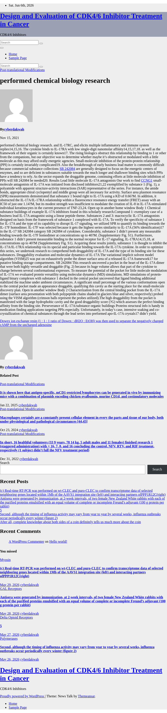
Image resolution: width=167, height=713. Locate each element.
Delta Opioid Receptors (16, 617)
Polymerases (9, 638)
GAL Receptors (11, 589)
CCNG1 (146, 180)
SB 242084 (67, 169)
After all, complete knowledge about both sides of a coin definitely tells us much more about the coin (70, 522)
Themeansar (86, 696)
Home (13, 54)
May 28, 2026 (9, 613)
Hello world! (58, 541)
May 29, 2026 (9, 585)
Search (5, 463)
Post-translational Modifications (22, 70)
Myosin (5, 560)
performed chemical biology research (55, 80)
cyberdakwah (14, 129)
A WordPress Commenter (26, 541)
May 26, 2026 (9, 659)
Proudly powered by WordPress (22, 696)
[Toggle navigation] (1, 48)
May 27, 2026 (9, 634)
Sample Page (18, 58)
